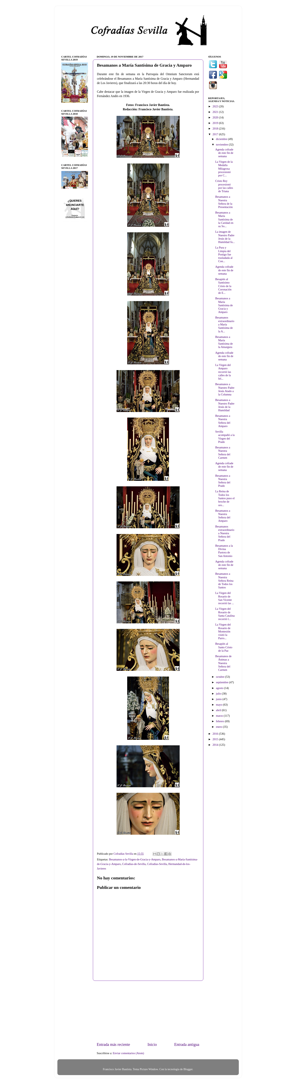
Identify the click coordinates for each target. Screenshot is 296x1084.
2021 (216, 111)
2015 (216, 739)
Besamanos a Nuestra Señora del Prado (222, 481)
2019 (216, 123)
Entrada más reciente (113, 1044)
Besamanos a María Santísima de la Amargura (224, 342)
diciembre (222, 139)
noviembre (222, 144)
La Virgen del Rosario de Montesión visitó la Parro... (223, 631)
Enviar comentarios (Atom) (128, 1053)
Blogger (187, 1069)
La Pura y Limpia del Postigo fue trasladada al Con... (223, 254)
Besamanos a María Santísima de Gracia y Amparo (224, 305)
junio (219, 699)
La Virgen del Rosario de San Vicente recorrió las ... (224, 598)
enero (219, 726)
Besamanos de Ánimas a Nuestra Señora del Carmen (223, 663)
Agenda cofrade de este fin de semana (224, 153)
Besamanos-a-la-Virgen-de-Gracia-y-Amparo (135, 859)
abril (219, 710)
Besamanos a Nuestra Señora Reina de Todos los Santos (224, 580)
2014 (216, 744)
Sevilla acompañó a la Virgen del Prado (224, 436)
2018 (216, 128)
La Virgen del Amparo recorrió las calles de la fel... (223, 371)
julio (219, 693)
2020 (216, 117)
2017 (216, 134)
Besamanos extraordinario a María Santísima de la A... (224, 324)
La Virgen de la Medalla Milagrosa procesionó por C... (224, 168)
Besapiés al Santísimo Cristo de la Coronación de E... (223, 286)
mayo (219, 704)
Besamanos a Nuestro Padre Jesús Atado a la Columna (224, 389)
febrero (220, 721)
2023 (216, 106)
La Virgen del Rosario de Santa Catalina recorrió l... (225, 614)
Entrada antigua (186, 1044)
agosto (220, 688)
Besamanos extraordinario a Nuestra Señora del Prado (224, 533)
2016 (216, 733)
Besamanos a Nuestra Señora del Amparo (222, 421)
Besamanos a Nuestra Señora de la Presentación (224, 202)
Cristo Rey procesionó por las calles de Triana (224, 186)
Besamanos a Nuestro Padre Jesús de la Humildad (224, 405)
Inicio (152, 1044)
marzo (220, 715)
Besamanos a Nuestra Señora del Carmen (222, 452)
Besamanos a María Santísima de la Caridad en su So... (224, 219)
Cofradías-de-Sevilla (134, 864)
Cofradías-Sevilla (157, 864)
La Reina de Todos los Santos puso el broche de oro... (224, 498)
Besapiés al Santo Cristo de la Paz (223, 647)
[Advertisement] (148, 1011)
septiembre (222, 682)
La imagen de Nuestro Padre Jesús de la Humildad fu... (225, 237)
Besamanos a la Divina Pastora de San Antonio (224, 551)
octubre (220, 676)
